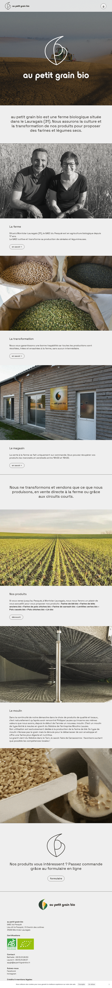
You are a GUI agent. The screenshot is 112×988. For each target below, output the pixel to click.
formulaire (56, 878)
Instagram (11, 973)
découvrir (16, 617)
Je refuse (91, 984)
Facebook (11, 971)
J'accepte (81, 984)
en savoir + (17, 247)
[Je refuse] (109, 984)
